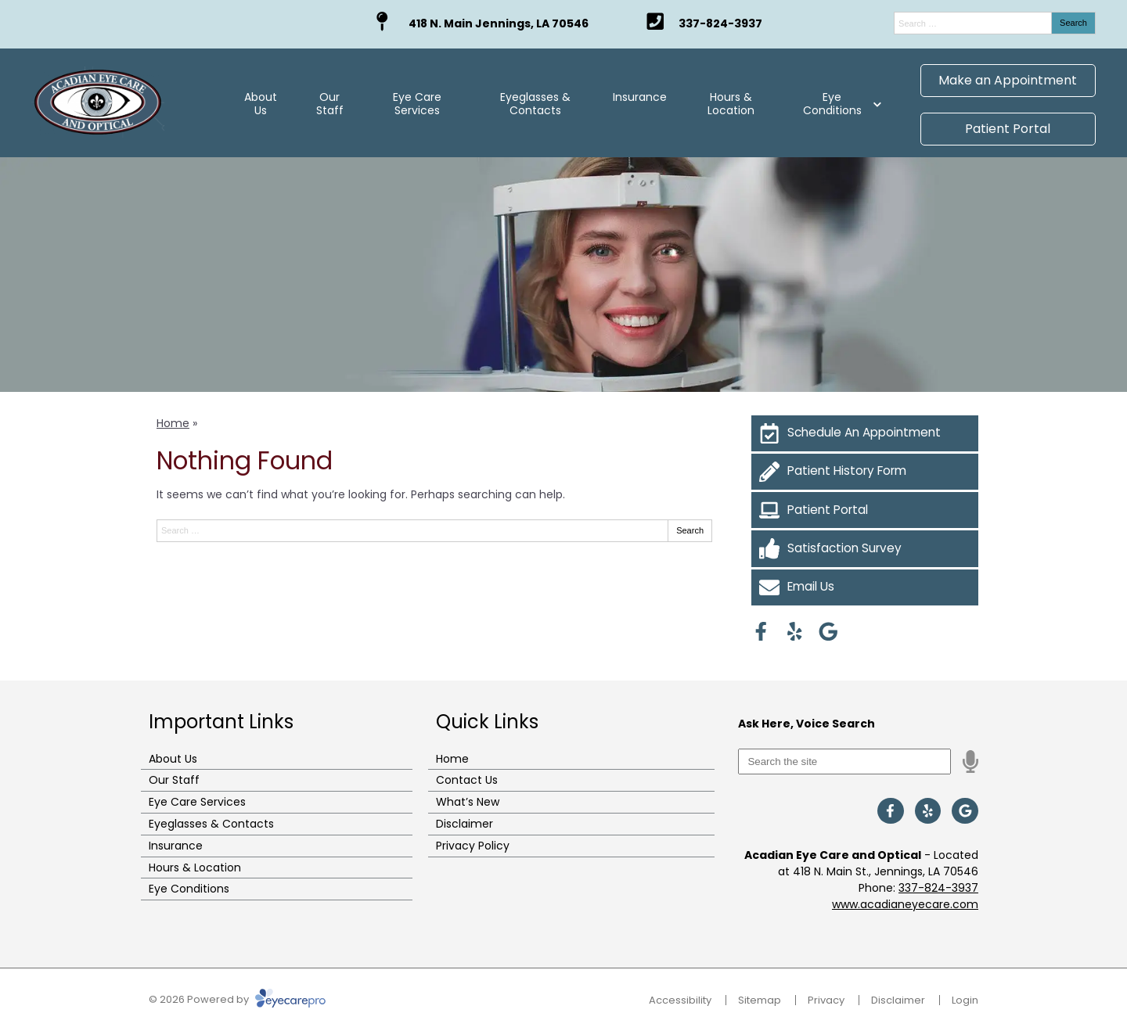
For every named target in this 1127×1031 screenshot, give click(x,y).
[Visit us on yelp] (795, 631)
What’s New (467, 802)
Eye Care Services (417, 103)
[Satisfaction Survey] (864, 548)
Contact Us (467, 780)
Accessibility (680, 1000)
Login (965, 1000)
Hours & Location (731, 103)
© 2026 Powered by (237, 999)
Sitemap (759, 1000)
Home (173, 423)
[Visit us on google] (828, 631)
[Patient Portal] (864, 510)
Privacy (826, 1000)
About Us (260, 103)
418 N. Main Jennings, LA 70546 (499, 23)
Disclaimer (464, 824)
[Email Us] (864, 587)
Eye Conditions (832, 103)
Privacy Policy (472, 845)
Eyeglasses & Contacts (535, 103)
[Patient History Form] (864, 472)
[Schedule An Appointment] (864, 433)
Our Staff (330, 103)
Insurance (640, 97)
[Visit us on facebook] (761, 631)
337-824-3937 (720, 23)
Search (1073, 22)
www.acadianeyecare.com (905, 904)
